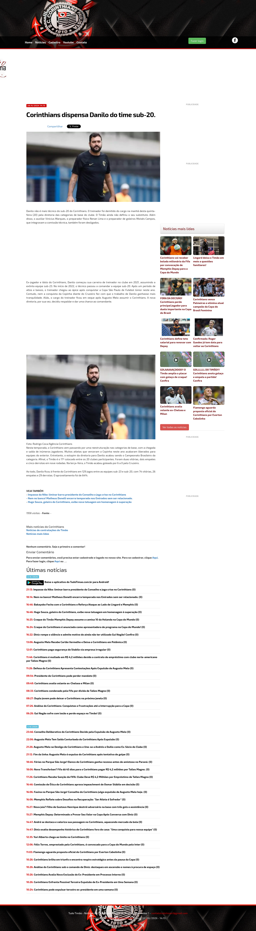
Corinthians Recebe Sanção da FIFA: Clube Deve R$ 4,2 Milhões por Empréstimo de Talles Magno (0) (89, 776)
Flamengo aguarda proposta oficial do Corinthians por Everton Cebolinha (208, 403)
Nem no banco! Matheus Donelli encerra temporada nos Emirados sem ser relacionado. (80, 498)
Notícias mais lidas (37, 533)
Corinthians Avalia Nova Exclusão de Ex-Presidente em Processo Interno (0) (75, 874)
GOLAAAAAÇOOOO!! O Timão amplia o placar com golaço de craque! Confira (175, 367)
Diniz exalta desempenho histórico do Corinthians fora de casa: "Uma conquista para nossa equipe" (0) (91, 829)
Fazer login (197, 40)
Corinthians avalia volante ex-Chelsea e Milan (175, 400)
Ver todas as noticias (175, 427)
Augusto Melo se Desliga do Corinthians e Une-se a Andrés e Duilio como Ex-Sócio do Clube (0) (86, 746)
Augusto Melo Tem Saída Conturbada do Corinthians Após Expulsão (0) (72, 739)
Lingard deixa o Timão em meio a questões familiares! (208, 251)
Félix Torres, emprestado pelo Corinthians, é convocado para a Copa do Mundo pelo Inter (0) (85, 844)
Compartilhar (55, 126)
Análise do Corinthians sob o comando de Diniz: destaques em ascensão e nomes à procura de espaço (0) (93, 867)
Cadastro (54, 42)
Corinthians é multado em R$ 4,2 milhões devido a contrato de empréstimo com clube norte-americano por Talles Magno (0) (91, 658)
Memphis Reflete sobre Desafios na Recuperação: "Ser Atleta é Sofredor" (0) (76, 799)
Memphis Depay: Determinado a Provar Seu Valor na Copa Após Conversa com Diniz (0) (82, 814)
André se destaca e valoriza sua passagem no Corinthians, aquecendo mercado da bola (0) (84, 821)
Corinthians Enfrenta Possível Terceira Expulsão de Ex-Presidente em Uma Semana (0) (82, 882)
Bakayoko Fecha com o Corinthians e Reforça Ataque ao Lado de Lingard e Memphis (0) (82, 604)
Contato (82, 42)
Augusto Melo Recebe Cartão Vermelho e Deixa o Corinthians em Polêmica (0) (76, 642)
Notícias (40, 42)
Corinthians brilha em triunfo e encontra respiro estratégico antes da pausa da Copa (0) (82, 859)
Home (28, 42)
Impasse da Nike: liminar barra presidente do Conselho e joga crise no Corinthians (77, 494)
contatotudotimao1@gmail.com (169, 913)
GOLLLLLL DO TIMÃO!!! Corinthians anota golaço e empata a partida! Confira (208, 367)
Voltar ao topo (128, 925)
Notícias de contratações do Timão (47, 530)
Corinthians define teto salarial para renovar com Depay (175, 333)
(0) (81, 589)
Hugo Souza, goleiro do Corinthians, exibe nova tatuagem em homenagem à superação (80, 501)
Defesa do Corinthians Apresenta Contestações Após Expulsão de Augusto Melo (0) (80, 668)
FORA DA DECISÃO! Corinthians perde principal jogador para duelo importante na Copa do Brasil (175, 296)
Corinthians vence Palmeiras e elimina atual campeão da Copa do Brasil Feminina (208, 295)
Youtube (68, 42)
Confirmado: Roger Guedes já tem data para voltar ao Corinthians (208, 333)
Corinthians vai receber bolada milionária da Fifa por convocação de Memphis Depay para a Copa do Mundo (175, 255)
